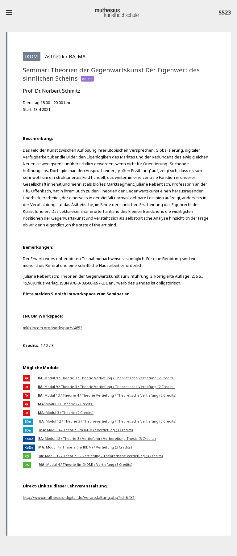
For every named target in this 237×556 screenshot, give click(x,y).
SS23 (224, 14)
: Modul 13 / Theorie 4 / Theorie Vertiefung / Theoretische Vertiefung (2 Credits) (107, 395)
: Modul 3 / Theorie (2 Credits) (66, 404)
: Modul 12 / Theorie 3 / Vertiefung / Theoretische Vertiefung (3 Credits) (101, 455)
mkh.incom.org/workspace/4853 (52, 328)
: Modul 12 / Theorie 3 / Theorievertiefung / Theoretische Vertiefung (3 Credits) (108, 421)
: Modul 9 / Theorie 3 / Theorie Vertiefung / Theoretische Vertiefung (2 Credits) (106, 378)
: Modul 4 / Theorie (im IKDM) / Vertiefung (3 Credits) (86, 430)
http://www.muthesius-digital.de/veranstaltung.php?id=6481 (79, 497)
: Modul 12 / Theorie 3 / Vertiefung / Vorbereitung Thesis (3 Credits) (97, 438)
